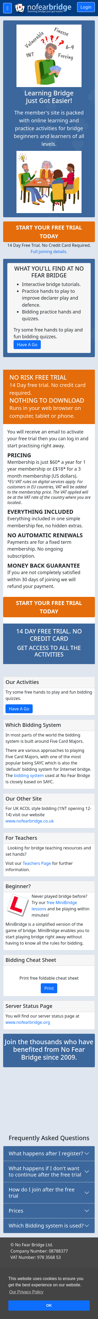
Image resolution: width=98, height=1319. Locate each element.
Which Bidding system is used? (46, 1225)
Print (49, 988)
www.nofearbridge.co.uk (29, 821)
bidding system (29, 775)
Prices (16, 1210)
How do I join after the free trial (41, 1192)
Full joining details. (49, 251)
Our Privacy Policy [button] (26, 1292)
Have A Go (19, 709)
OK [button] (49, 1305)
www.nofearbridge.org (27, 1022)
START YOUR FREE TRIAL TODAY (49, 231)
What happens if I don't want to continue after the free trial (45, 1171)
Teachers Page (37, 863)
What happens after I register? (46, 1153)
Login (85, 7)
